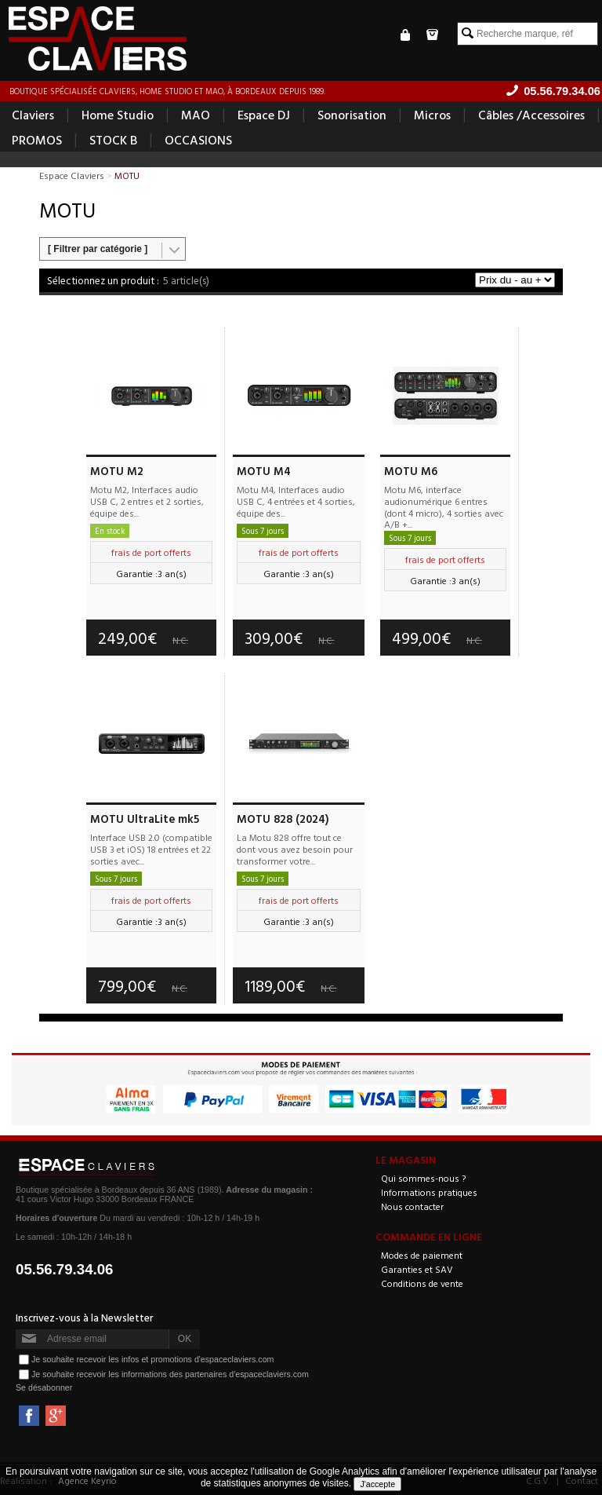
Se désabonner (44, 1387)
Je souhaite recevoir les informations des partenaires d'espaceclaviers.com (170, 1374)
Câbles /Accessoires (531, 114)
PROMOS (37, 139)
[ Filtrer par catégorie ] (97, 248)
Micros (432, 114)
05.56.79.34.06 (65, 1269)
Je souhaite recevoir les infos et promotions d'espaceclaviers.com (152, 1359)
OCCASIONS (198, 139)
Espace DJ (264, 114)
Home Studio (118, 114)
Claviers (33, 114)
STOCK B (113, 139)
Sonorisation (351, 114)
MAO (195, 114)
